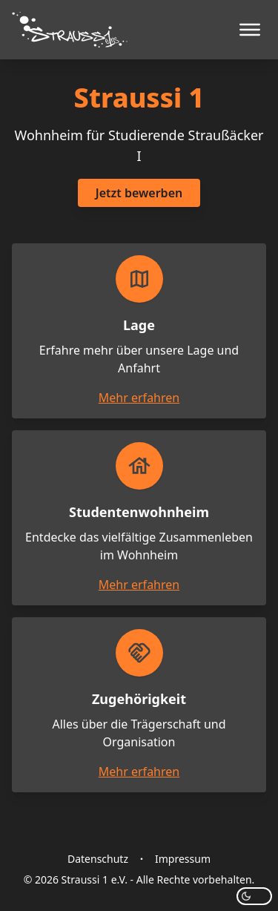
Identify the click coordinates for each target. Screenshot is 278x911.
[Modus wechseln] (254, 896)
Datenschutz (97, 859)
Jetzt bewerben (139, 193)
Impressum (183, 859)
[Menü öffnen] (250, 29)
